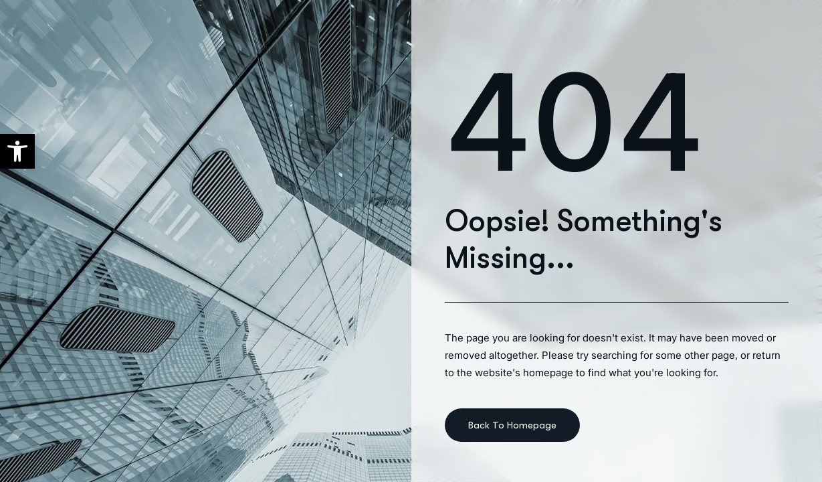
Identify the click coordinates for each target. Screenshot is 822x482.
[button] (17, 151)
